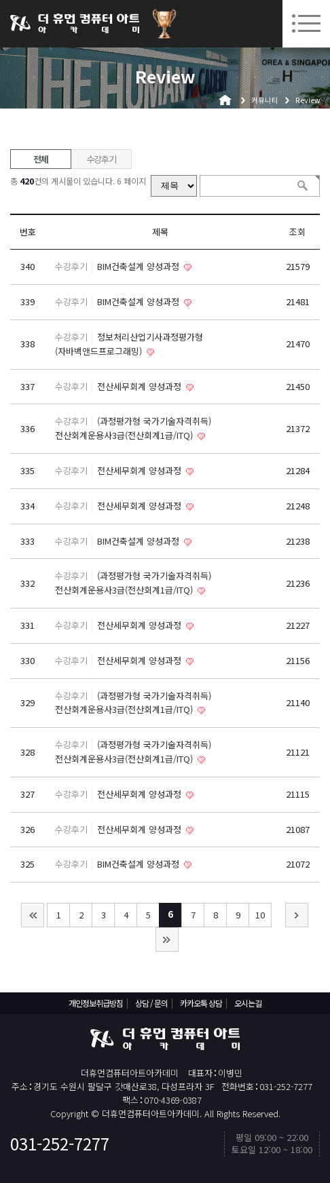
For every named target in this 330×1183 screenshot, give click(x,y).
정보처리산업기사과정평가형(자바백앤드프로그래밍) (129, 343)
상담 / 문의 (151, 1003)
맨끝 (167, 939)
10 (260, 914)
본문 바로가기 (0, 0)
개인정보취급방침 (96, 1003)
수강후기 (101, 159)
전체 (40, 159)
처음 (32, 915)
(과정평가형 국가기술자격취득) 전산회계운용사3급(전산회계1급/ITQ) (133, 428)
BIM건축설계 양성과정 (139, 266)
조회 (297, 231)
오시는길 (247, 1003)
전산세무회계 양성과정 (140, 386)
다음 (296, 915)
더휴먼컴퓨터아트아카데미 (74, 24)
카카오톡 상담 (201, 1003)
